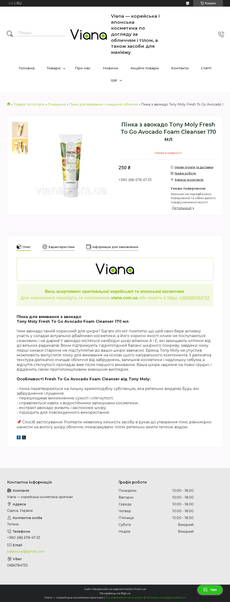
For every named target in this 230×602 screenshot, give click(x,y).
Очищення (57, 104)
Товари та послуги (29, 104)
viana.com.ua (124, 297)
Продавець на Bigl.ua (115, 593)
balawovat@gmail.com (26, 551)
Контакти (180, 68)
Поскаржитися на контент (124, 597)
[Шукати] (10, 34)
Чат (210, 590)
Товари (54, 68)
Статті (206, 68)
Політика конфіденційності (166, 597)
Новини (110, 68)
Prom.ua (140, 589)
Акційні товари (144, 68)
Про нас (83, 68)
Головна (26, 68)
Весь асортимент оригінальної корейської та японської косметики (115, 291)
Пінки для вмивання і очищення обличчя (103, 104)
